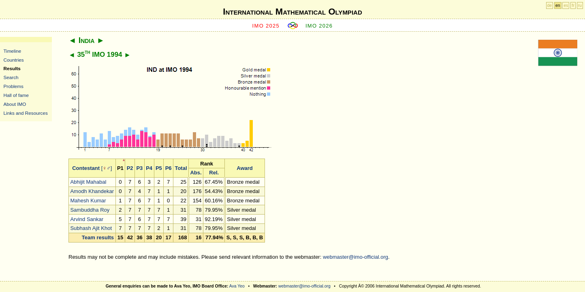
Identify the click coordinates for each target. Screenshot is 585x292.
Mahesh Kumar (88, 201)
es (566, 5)
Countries (14, 59)
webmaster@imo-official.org (355, 257)
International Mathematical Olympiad (292, 11)
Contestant (86, 168)
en (557, 5)
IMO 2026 (319, 26)
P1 (120, 168)
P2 (130, 168)
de (549, 5)
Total (181, 168)
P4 (149, 168)
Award (245, 168)
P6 (168, 168)
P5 (159, 168)
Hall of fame (16, 95)
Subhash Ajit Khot (91, 228)
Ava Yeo (237, 286)
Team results (98, 237)
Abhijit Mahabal (88, 182)
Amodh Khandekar (92, 191)
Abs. (195, 173)
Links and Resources (26, 113)
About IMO (15, 104)
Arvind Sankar (86, 219)
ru (580, 5)
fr (573, 5)
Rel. (214, 173)
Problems (13, 86)
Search (11, 77)
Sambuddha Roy (89, 210)
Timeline (12, 51)
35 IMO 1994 (99, 54)
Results (12, 68)
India (87, 40)
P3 (139, 168)
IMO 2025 (266, 26)
